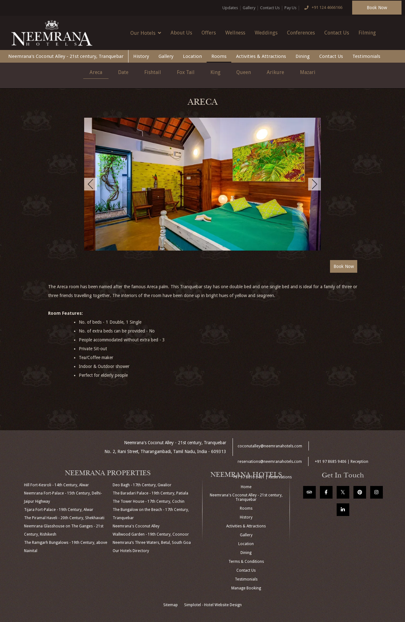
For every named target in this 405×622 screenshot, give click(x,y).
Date (123, 72)
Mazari (307, 72)
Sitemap (170, 605)
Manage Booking (246, 588)
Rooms (219, 56)
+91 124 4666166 (321, 8)
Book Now (377, 7)
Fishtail (152, 72)
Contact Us (270, 7)
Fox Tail (186, 72)
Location (192, 56)
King (215, 72)
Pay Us (290, 7)
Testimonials (366, 56)
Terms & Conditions (246, 561)
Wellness (235, 33)
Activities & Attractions (261, 56)
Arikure (275, 72)
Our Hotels (145, 32)
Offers (209, 33)
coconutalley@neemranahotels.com (270, 446)
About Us (181, 33)
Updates (230, 7)
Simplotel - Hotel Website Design (213, 605)
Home (246, 487)
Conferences (301, 33)
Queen (243, 72)
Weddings (266, 33)
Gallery (249, 7)
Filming (367, 33)
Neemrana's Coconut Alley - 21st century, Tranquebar (65, 56)
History (141, 56)
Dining (303, 56)
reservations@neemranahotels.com (270, 461)
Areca (96, 72)
